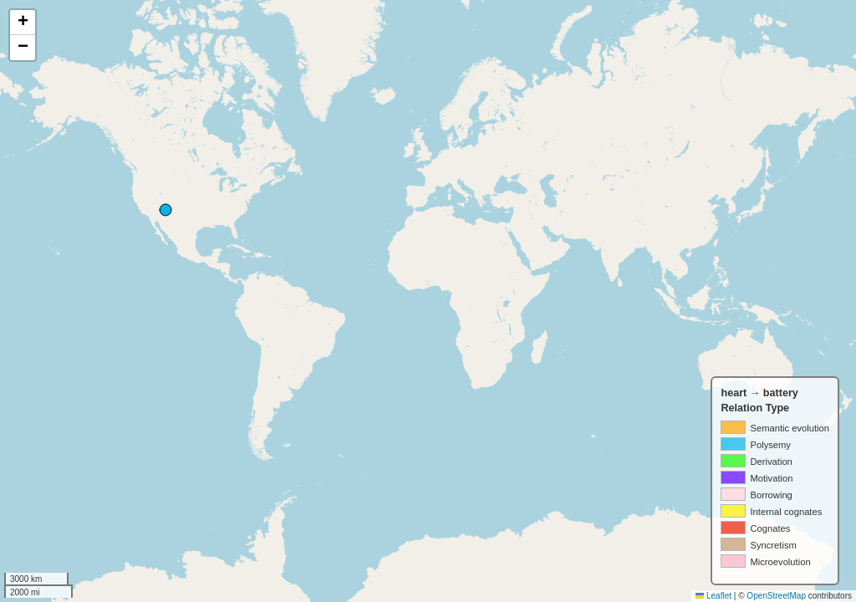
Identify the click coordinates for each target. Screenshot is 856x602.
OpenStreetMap (776, 595)
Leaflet (713, 595)
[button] (22, 22)
